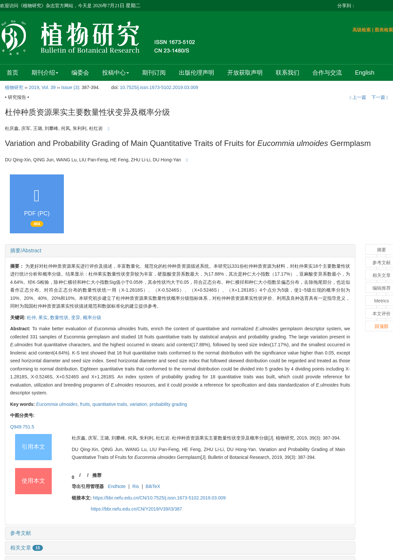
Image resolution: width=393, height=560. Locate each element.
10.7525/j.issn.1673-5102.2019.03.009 (159, 87)
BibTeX (153, 486)
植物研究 (14, 87)
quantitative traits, (111, 404)
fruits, (86, 404)
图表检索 (384, 29)
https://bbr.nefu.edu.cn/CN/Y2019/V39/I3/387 (136, 509)
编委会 (80, 72)
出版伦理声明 (196, 72)
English (364, 72)
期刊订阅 (154, 72)
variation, (140, 404)
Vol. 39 (49, 87)
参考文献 (20, 533)
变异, (77, 317)
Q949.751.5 (22, 426)
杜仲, (33, 317)
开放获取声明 (245, 72)
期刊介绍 (44, 72)
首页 (12, 72)
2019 (34, 87)
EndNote (116, 486)
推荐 (97, 475)
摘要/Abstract (25, 250)
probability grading (168, 404)
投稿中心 (115, 72)
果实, (44, 317)
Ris (135, 486)
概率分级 (92, 317)
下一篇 (379, 97)
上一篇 (357, 97)
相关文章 (26, 548)
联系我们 (287, 72)
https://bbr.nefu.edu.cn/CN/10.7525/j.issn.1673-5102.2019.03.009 (159, 497)
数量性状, (60, 317)
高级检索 (361, 29)
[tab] (180, 250)
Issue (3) (70, 87)
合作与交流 (327, 72)
